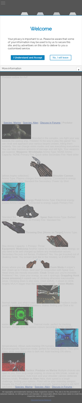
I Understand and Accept (27, 57)
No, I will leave (60, 57)
